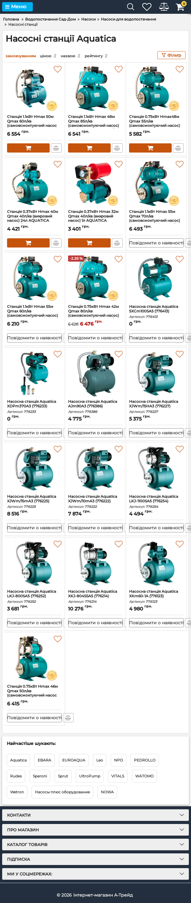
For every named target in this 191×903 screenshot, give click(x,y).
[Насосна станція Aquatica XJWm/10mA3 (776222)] (95, 468)
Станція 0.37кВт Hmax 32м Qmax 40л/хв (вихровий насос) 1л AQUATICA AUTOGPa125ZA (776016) (95, 221)
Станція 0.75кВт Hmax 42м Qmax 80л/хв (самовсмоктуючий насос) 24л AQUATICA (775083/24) (95, 316)
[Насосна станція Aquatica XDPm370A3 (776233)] (34, 373)
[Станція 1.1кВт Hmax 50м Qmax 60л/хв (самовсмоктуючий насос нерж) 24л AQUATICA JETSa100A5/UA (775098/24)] (34, 88)
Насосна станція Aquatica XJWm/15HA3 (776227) (156, 406)
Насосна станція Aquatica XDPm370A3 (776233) (34, 406)
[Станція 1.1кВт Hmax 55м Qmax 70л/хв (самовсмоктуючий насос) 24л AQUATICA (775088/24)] (156, 183)
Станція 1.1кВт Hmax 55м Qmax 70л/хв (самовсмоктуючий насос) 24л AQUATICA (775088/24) (156, 221)
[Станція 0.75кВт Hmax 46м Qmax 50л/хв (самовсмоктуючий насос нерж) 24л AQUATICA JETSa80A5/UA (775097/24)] (34, 658)
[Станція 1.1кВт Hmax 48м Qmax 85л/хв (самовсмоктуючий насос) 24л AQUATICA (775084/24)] (95, 88)
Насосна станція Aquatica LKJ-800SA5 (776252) (34, 596)
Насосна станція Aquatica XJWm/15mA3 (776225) (34, 501)
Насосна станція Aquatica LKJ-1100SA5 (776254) (156, 501)
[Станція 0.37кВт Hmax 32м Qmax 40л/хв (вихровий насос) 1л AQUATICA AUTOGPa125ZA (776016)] (95, 183)
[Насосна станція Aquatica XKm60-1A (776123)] (156, 563)
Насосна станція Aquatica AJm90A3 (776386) (95, 406)
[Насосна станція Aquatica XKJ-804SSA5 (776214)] (95, 563)
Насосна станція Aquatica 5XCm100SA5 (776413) (156, 311)
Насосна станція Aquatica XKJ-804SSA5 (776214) (95, 596)
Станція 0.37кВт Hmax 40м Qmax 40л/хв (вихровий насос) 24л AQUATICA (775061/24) (34, 221)
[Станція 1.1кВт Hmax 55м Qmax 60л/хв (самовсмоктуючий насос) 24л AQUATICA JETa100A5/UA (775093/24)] (34, 278)
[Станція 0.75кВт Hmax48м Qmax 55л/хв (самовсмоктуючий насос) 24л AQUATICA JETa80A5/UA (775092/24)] (156, 88)
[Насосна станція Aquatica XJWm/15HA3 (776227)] (156, 373)
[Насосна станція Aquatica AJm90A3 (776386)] (95, 373)
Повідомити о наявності (156, 243)
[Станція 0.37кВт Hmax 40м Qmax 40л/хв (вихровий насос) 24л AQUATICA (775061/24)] (34, 183)
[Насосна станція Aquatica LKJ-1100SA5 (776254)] (156, 468)
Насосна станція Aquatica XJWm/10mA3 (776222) (95, 501)
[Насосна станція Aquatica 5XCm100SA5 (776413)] (156, 278)
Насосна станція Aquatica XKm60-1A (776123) (156, 596)
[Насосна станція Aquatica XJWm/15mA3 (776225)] (34, 468)
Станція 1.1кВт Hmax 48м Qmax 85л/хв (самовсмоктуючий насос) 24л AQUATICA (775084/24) (95, 126)
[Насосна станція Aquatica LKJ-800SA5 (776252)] (34, 563)
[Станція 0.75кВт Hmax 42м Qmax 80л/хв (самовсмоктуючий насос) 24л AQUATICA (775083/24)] (95, 278)
